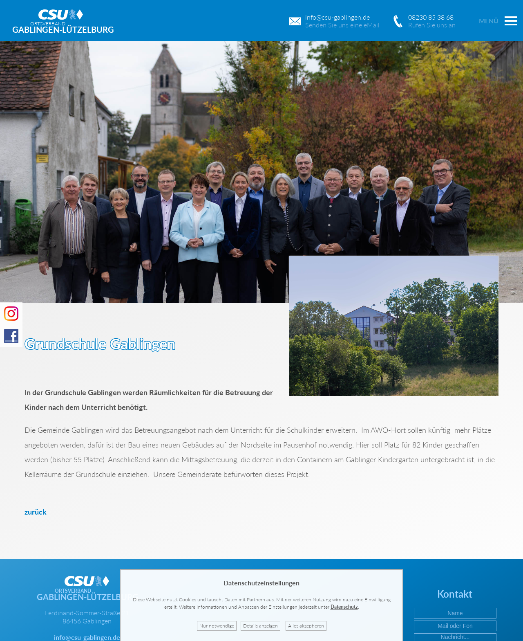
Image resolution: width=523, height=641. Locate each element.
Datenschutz (344, 607)
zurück (36, 511)
